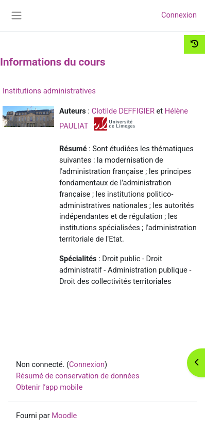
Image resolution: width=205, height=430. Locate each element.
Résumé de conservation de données (77, 375)
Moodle (64, 415)
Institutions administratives (49, 90)
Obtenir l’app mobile (49, 387)
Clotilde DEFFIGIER (123, 111)
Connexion (179, 15)
